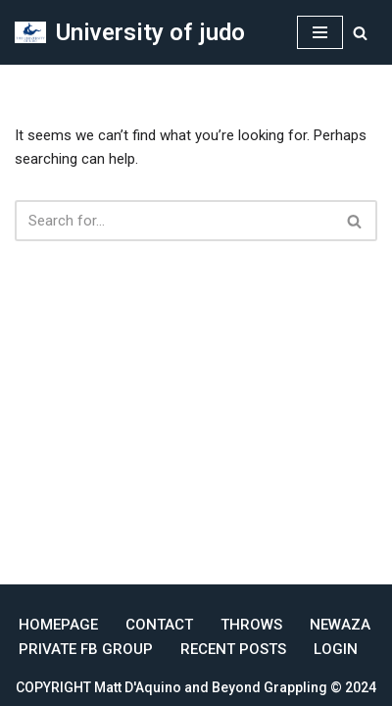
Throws (251, 624)
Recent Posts (233, 649)
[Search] (360, 32)
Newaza (340, 624)
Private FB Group (86, 649)
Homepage (58, 624)
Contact (159, 624)
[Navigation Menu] (320, 32)
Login (336, 649)
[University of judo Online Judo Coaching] (130, 32)
